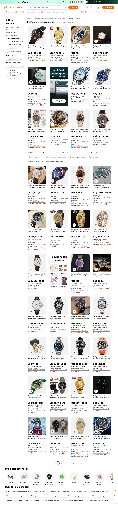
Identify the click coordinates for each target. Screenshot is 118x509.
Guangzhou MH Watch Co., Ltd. (80, 410)
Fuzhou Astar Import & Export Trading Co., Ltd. (37, 329)
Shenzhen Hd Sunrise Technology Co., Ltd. (59, 329)
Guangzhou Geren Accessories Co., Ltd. (102, 287)
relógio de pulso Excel (32, 500)
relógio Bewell (94, 157)
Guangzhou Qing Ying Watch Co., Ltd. (80, 331)
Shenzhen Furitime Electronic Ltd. (80, 370)
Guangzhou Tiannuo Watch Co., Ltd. (59, 202)
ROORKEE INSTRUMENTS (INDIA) (37, 370)
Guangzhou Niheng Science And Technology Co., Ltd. (37, 103)
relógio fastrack (39, 491)
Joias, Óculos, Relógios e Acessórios (46, 18)
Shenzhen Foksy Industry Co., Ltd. (102, 242)
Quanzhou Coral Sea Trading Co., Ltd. (102, 409)
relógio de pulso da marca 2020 (37, 496)
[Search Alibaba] (46, 7)
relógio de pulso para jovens (101, 496)
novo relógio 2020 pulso (14, 500)
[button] (66, 7)
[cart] (92, 8)
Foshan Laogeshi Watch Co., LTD (37, 410)
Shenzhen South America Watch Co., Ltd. (80, 203)
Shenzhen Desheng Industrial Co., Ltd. (59, 370)
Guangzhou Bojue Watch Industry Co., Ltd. (102, 453)
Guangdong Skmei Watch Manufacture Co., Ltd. (37, 59)
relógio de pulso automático (55, 161)
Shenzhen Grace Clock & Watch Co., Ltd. (102, 202)
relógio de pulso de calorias (93, 153)
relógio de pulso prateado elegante (97, 500)
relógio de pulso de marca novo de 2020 (18, 491)
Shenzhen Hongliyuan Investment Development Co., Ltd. (102, 59)
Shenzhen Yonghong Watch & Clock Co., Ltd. (80, 100)
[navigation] (15, 241)
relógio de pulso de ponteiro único (73, 500)
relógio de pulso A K (57, 153)
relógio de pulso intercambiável (60, 496)
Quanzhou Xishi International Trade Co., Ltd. (102, 370)
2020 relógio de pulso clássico (37, 153)
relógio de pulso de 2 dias (78, 157)
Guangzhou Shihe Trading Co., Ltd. (80, 246)
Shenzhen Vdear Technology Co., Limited (80, 146)
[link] (115, 490)
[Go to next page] (85, 463)
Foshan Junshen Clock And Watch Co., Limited (102, 142)
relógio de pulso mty (35, 157)
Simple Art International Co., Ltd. (102, 103)
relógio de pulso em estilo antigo (59, 491)
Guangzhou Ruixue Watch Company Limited (59, 244)
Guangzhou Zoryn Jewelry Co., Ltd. (59, 451)
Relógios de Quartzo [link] (74, 18)
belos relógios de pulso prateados (55, 157)
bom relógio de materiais (51, 500)
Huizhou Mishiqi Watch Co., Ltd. (37, 202)
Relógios (62, 18)
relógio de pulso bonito (81, 496)
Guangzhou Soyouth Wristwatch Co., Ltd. (102, 331)
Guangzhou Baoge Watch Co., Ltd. (37, 451)
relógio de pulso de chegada (15, 496)
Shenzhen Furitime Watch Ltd (37, 287)
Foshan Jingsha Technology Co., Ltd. (80, 290)
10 (81, 463)
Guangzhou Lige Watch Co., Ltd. (37, 248)
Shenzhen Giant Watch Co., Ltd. (37, 146)
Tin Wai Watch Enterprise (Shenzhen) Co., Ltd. (59, 409)
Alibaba (29, 18)
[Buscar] (73, 7)
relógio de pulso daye (74, 153)
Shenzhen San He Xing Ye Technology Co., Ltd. (80, 61)
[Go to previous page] (54, 463)
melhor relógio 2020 (79, 491)
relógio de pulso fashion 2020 (98, 491)
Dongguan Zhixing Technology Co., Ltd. (59, 59)
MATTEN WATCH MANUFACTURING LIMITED (59, 142)
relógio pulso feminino (35, 161)
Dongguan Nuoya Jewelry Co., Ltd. (80, 455)
